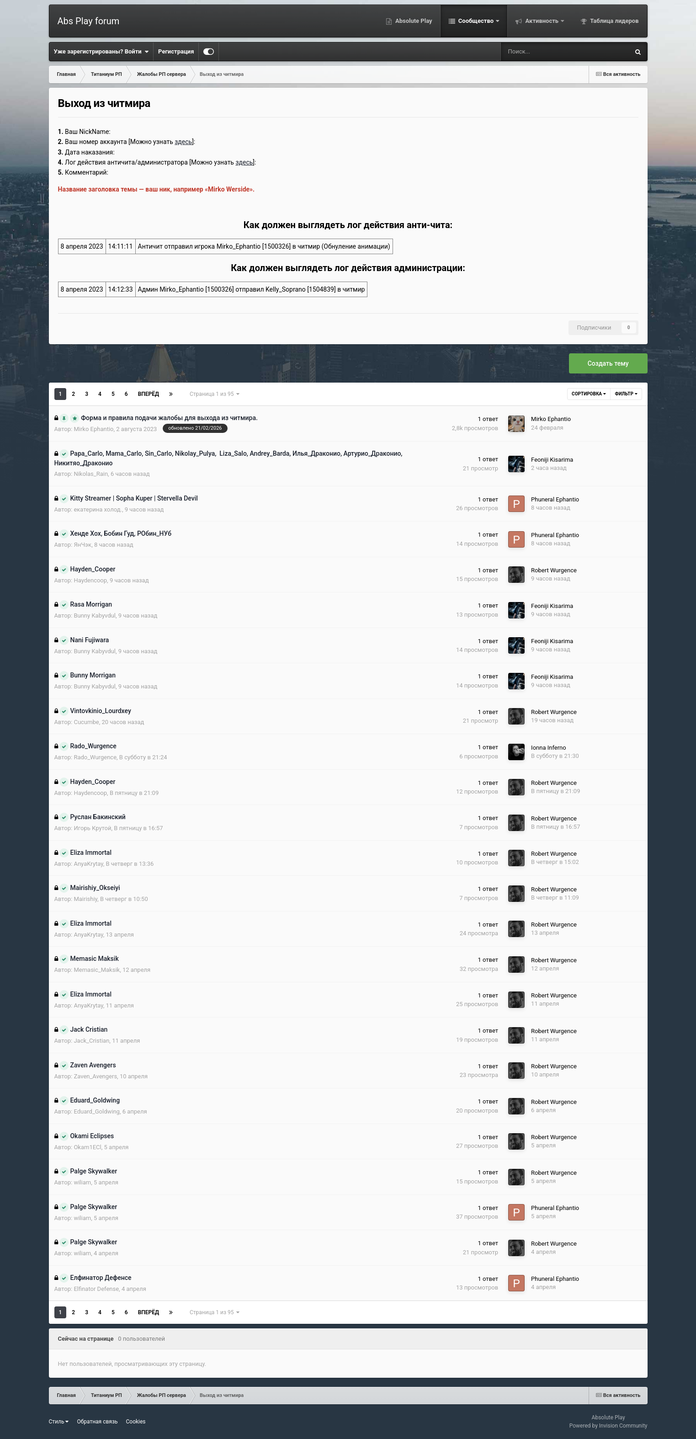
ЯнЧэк (82, 544)
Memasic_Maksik (97, 969)
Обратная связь (97, 1421)
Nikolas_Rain (91, 473)
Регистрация (176, 51)
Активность (542, 20)
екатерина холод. (98, 509)
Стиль (59, 1421)
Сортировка (589, 393)
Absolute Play (413, 20)
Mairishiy (85, 898)
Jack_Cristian (91, 1040)
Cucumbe (86, 722)
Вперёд (148, 394)
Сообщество (476, 20)
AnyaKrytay (88, 863)
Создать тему (608, 363)
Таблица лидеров (613, 20)
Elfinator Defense (96, 1288)
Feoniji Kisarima (552, 459)
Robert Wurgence (554, 570)
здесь (244, 162)
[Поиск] (536, 52)
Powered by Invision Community (608, 1426)
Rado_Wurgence (95, 757)
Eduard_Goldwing (97, 1111)
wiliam (82, 1182)
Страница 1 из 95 (214, 394)
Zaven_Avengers (95, 1076)
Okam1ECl (87, 1147)
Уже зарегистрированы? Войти (101, 52)
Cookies (136, 1421)
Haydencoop (90, 580)
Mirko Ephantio (93, 429)
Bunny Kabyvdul (94, 615)
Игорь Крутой (92, 828)
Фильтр (626, 393)
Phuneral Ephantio (555, 499)
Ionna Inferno (548, 747)
